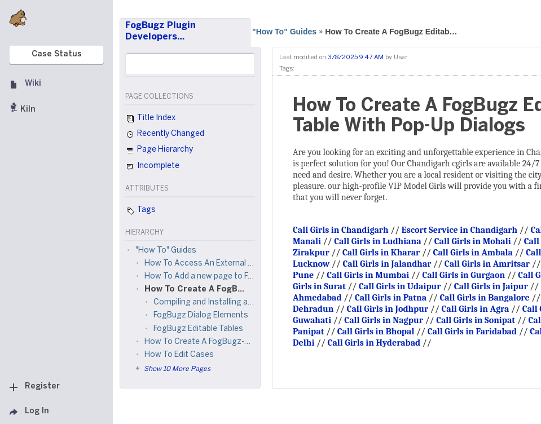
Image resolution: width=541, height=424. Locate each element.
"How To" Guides (284, 31)
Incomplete (152, 167)
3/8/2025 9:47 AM (356, 57)
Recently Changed (164, 135)
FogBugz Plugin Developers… (160, 31)
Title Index (150, 119)
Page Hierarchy (159, 151)
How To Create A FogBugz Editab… (391, 31)
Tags (140, 211)
